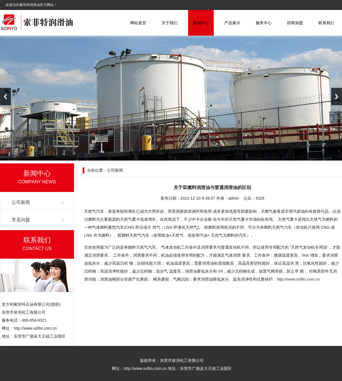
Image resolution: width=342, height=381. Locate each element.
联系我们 (326, 23)
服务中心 (264, 23)
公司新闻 (21, 202)
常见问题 (21, 219)
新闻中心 (201, 23)
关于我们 (170, 23)
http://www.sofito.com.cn (298, 279)
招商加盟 (295, 23)
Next (336, 96)
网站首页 (138, 23)
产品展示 (232, 23)
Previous (5, 96)
